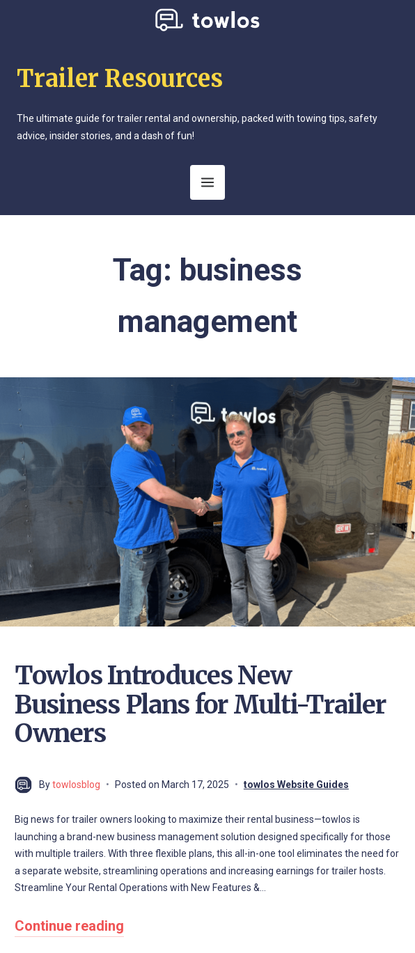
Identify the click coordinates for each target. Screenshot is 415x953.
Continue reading (69, 925)
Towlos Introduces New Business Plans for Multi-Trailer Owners (200, 704)
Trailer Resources (120, 78)
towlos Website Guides (296, 784)
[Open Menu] (207, 182)
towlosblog (76, 784)
